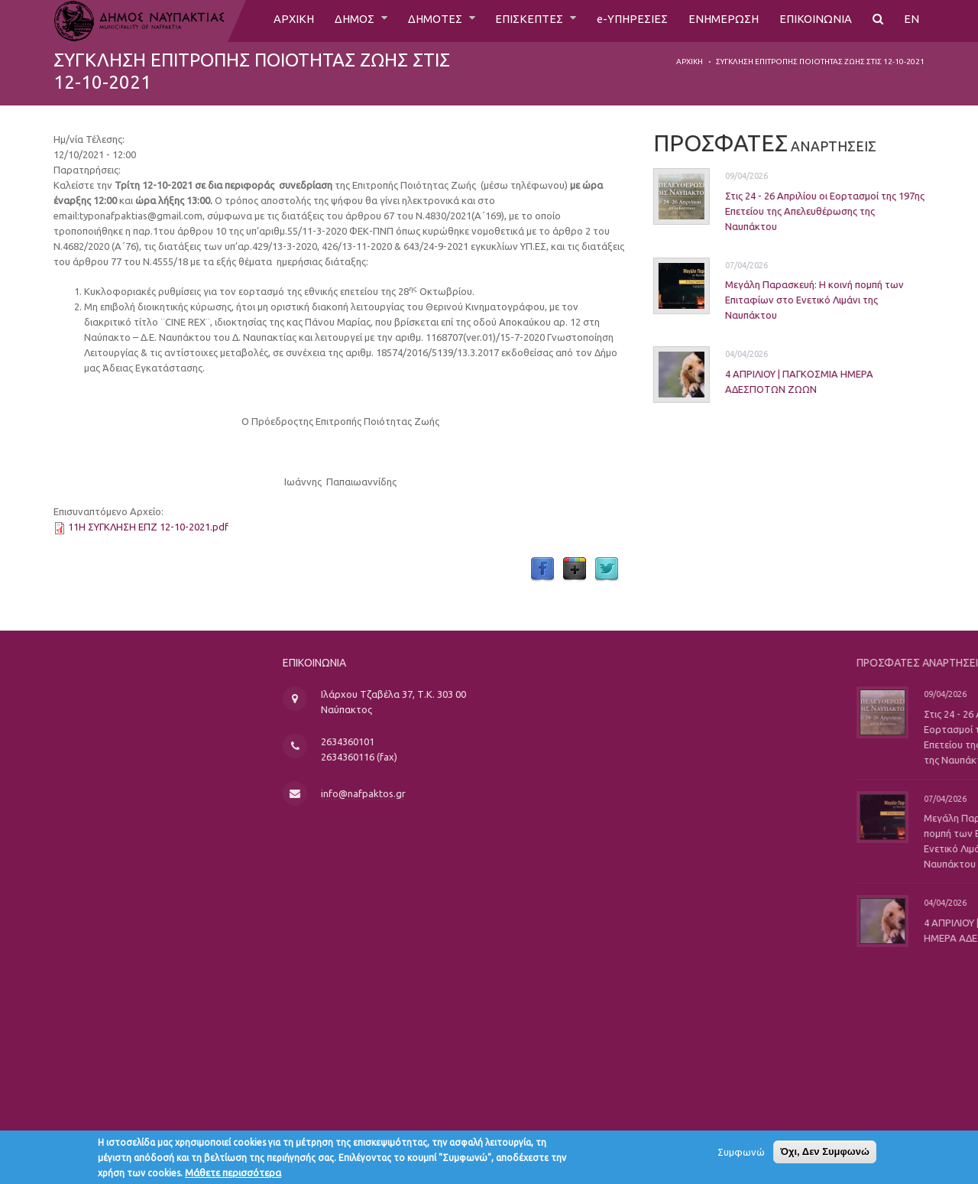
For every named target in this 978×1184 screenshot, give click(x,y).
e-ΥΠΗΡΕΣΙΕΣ (626, 21)
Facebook (542, 569)
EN (911, 21)
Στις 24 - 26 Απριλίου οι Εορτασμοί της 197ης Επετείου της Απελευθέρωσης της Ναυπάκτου (802, 211)
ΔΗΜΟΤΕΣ (422, 21)
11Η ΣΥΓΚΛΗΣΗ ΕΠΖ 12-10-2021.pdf (148, 526)
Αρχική (689, 61)
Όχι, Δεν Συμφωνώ (825, 1155)
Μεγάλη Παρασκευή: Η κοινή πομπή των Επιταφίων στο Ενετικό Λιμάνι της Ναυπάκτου (791, 299)
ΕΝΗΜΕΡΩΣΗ (720, 21)
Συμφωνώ (741, 1155)
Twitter (606, 569)
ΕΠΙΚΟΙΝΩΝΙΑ (815, 21)
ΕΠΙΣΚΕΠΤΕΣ (521, 21)
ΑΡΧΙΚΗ (273, 21)
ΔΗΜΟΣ (337, 21)
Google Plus (574, 569)
